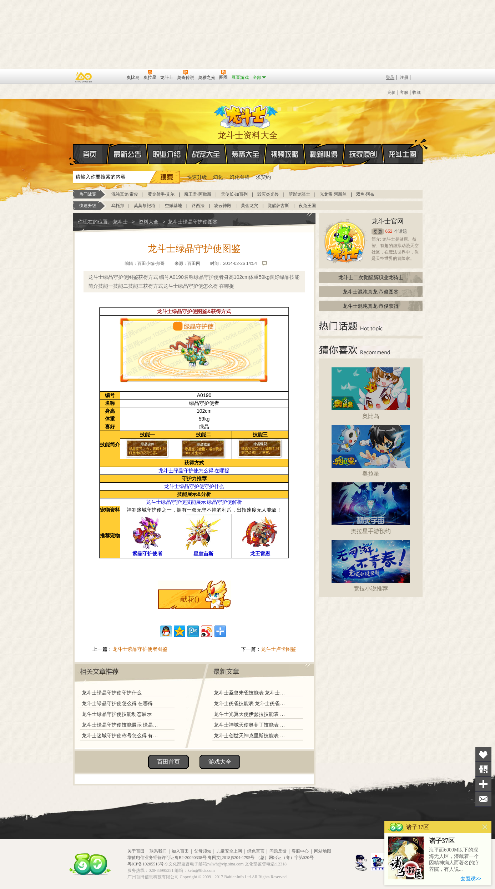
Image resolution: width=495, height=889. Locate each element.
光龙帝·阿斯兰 (333, 194)
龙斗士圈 (402, 147)
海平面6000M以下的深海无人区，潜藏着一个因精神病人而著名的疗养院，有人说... (454, 859)
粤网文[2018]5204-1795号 (231, 857)
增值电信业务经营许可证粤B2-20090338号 (167, 857)
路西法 (198, 205)
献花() (189, 599)
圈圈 (378, 231)
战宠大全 (206, 154)
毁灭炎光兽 (268, 194)
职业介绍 (167, 154)
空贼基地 (173, 205)
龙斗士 (246, 115)
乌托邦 (117, 205)
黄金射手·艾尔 (161, 194)
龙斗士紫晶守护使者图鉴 (139, 649)
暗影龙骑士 (299, 194)
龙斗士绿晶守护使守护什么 (112, 692)
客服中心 (300, 851)
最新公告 (127, 154)
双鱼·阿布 (365, 194)
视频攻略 (284, 154)
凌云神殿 (222, 205)
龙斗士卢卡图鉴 (278, 649)
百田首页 (168, 762)
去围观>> (470, 879)
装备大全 (245, 154)
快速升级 (197, 177)
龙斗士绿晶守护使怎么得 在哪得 (117, 703)
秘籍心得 (324, 154)
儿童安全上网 (229, 851)
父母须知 (202, 851)
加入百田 (180, 851)
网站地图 (322, 851)
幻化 (218, 177)
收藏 (416, 92)
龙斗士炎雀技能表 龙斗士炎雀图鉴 (251, 703)
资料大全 (148, 222)
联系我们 (158, 851)
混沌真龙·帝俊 (124, 194)
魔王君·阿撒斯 (197, 194)
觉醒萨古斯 (278, 205)
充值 (391, 92)
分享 (483, 784)
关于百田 (136, 851)
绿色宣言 (255, 851)
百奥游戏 (84, 77)
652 (389, 231)
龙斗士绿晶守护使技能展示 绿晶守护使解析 (122, 725)
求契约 (263, 177)
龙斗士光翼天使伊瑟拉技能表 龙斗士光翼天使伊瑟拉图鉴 (251, 714)
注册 (404, 77)
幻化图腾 (239, 177)
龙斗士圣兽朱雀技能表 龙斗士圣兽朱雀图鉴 (251, 692)
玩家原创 (363, 154)
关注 (483, 769)
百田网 (111, 76)
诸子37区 (442, 840)
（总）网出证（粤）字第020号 (285, 857)
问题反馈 (278, 851)
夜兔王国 (307, 205)
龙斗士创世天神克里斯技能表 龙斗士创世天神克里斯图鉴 (251, 735)
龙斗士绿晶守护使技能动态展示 (117, 714)
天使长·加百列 (234, 194)
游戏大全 (219, 762)
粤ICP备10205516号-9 (147, 864)
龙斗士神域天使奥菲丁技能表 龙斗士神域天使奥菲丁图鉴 (251, 725)
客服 (404, 92)
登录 (390, 77)
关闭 (485, 827)
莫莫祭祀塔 (144, 205)
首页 (73, 154)
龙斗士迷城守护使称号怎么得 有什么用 (122, 735)
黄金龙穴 (249, 205)
